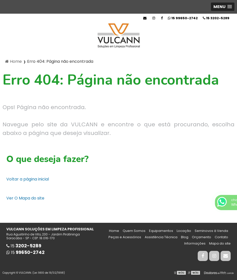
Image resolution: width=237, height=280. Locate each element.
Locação (184, 230)
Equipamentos (161, 230)
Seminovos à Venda (211, 230)
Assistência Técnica (161, 237)
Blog (184, 237)
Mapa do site (220, 243)
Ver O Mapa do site (25, 198)
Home (114, 230)
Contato (221, 237)
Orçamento (201, 237)
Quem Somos (134, 230)
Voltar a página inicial (27, 179)
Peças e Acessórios (124, 237)
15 (216, 18)
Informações (195, 243)
